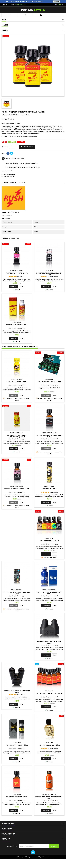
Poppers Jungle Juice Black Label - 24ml (49, 436)
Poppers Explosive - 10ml (16, 382)
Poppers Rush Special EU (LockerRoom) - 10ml (16, 436)
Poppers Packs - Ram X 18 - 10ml (49, 382)
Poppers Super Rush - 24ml (16, 797)
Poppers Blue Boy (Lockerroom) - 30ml (49, 593)
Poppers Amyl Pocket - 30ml (17, 745)
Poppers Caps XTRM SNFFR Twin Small (49, 642)
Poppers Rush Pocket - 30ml (17, 325)
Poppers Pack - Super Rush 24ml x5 (49, 693)
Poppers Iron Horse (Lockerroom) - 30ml (49, 798)
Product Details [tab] (9, 182)
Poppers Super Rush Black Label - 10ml (49, 274)
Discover (58, 1)
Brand (24, 115)
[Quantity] (12, 147)
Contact (4, 5)
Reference (5, 115)
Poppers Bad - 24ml (49, 489)
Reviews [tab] (22, 182)
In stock (4, 215)
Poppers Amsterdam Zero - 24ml (16, 489)
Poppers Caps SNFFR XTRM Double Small (17, 692)
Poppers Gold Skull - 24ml (49, 745)
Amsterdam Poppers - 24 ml (17, 273)
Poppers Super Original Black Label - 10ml (17, 593)
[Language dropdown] (59, 4)
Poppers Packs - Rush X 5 (49, 541)
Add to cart (27, 147)
